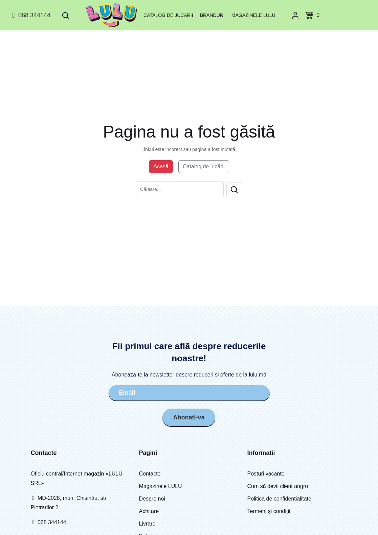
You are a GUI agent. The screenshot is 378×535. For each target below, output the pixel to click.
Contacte (149, 474)
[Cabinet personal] (295, 15)
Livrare (147, 524)
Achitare (149, 511)
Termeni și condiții (268, 511)
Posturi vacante (265, 474)
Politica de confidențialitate (279, 499)
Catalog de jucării (168, 15)
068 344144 (30, 15)
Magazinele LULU (253, 15)
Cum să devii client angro (277, 486)
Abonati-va (188, 417)
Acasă (160, 166)
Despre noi (152, 499)
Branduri (212, 15)
